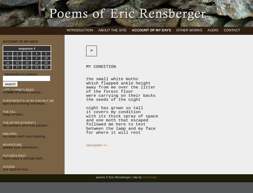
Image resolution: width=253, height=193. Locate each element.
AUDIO (213, 30)
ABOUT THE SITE (112, 30)
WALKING (10, 133)
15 (46, 62)
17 (17, 67)
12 (17, 62)
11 (7, 62)
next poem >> (96, 145)
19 (36, 67)
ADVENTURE (12, 144)
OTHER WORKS (189, 30)
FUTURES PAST (14, 155)
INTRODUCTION (80, 30)
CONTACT (232, 30)
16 (7, 67)
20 (46, 67)
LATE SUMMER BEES (18, 89)
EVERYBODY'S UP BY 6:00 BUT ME (28, 100)
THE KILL (9, 111)
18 (27, 67)
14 (36, 62)
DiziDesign (150, 177)
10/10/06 (9, 166)
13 (27, 62)
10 (46, 58)
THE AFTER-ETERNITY (19, 122)
